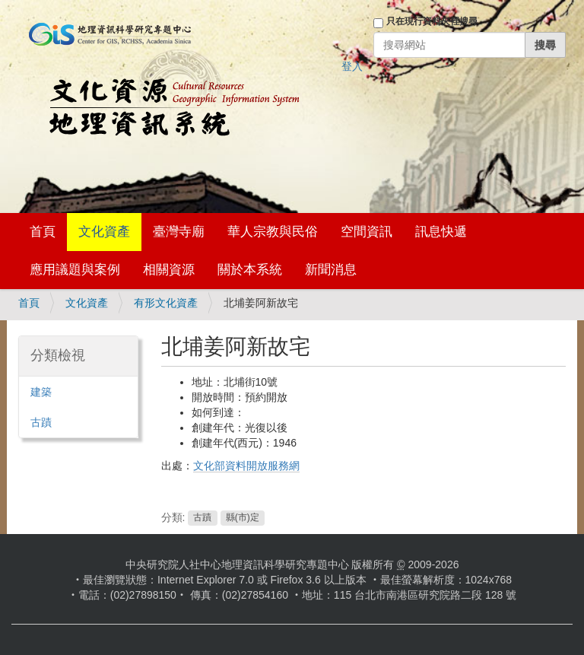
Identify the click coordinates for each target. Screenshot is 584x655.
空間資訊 (366, 231)
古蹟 (202, 518)
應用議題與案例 (75, 269)
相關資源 (169, 269)
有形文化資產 (166, 303)
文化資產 (104, 231)
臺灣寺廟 (179, 231)
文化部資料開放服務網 (246, 465)
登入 (352, 66)
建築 (41, 392)
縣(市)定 (242, 518)
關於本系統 (249, 269)
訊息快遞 (441, 231)
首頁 (43, 231)
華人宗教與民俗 (272, 231)
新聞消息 (331, 269)
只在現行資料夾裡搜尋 (432, 21)
